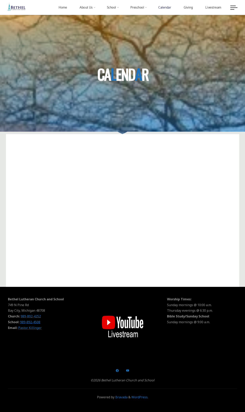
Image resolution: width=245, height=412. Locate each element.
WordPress (139, 397)
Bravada (121, 397)
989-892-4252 (31, 316)
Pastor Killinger (30, 328)
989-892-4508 (30, 322)
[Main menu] (233, 8)
